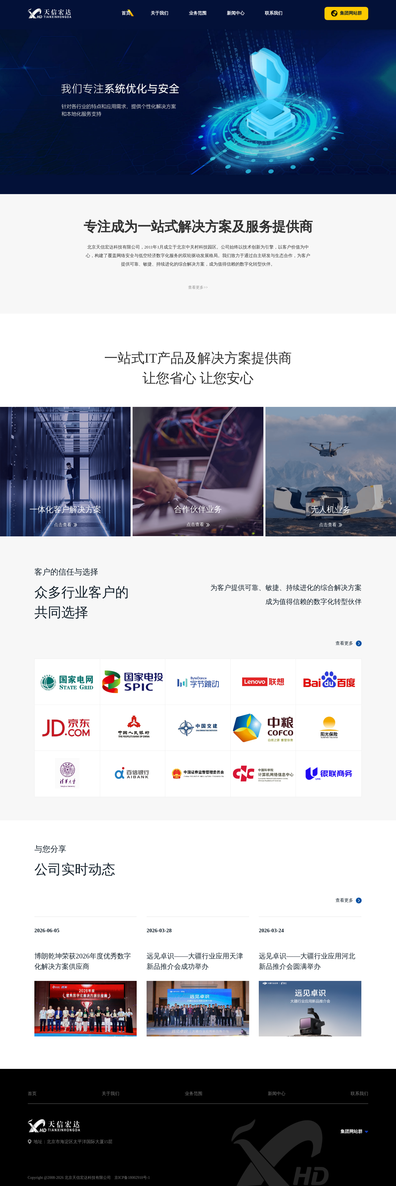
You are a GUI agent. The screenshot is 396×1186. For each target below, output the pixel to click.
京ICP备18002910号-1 (132, 1178)
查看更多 (344, 900)
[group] (198, 97)
